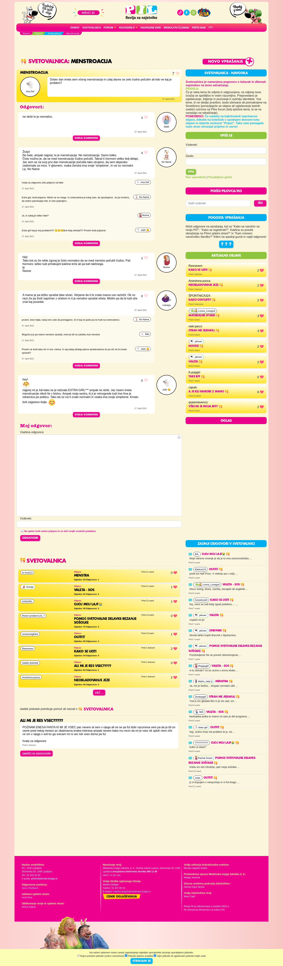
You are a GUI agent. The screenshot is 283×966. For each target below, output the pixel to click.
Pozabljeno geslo (220, 177)
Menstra (224, 681)
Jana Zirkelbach (30, 888)
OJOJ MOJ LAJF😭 (216, 554)
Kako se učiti (200, 270)
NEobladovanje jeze (205, 285)
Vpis (191, 172)
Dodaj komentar (86, 138)
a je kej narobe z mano (208, 391)
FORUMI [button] (108, 27)
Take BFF (196, 376)
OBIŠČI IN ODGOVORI (36, 753)
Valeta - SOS (233, 584)
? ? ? (226, 244)
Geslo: (190, 155)
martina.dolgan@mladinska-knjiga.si (132, 891)
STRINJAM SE (141, 961)
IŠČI (260, 203)
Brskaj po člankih (176, 27)
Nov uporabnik (196, 177)
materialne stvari (203, 315)
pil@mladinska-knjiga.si (44, 878)
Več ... (99, 692)
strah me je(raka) (203, 330)
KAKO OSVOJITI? (201, 299)
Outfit (216, 569)
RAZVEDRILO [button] (126, 27)
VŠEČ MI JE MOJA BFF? (205, 406)
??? (210, 27)
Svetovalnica (91, 27)
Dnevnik (217, 630)
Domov (74, 27)
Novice (195, 346)
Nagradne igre (151, 27)
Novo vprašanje (225, 62)
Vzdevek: (192, 144)
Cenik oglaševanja (121, 896)
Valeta (195, 361)
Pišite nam (199, 27)
